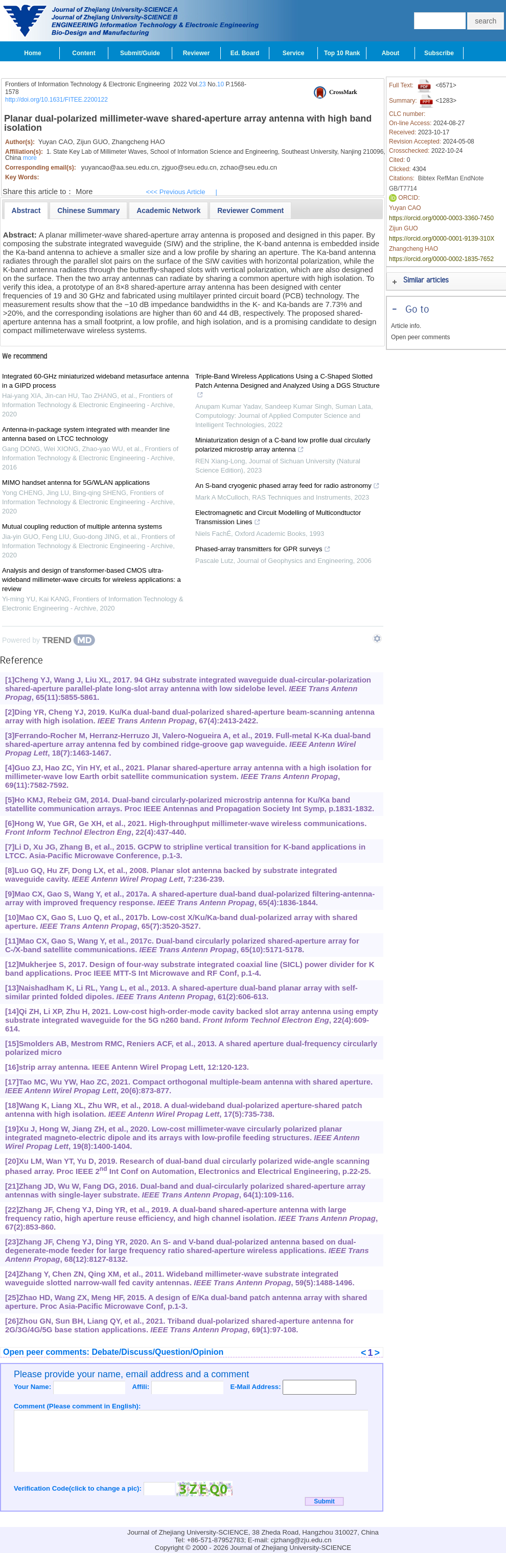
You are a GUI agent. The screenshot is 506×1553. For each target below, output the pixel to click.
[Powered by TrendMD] (48, 640)
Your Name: (33, 1387)
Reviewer (196, 53)
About (391, 53)
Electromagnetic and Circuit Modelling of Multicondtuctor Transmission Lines (278, 518)
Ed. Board (245, 53)
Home (32, 53)
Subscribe (439, 53)
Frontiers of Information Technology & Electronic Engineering (87, 84)
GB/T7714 (403, 188)
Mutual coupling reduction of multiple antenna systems (82, 526)
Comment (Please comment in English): (77, 1406)
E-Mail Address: (256, 1387)
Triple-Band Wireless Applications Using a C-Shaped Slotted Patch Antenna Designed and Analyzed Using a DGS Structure (287, 386)
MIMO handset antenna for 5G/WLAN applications (76, 482)
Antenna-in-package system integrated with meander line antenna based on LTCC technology (86, 434)
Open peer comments (420, 337)
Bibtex (426, 178)
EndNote (472, 178)
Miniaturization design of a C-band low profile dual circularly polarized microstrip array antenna (283, 446)
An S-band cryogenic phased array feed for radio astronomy (287, 487)
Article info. (406, 326)
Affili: (141, 1387)
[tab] (26, 210)
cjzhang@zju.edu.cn (301, 1540)
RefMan (447, 178)
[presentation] (26, 210)
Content (83, 53)
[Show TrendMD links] (377, 638)
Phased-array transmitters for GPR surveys (263, 550)
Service (294, 53)
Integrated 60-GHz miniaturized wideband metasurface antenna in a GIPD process (95, 380)
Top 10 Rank (342, 53)
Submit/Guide (140, 53)
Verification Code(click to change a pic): (79, 1488)
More (84, 191)
